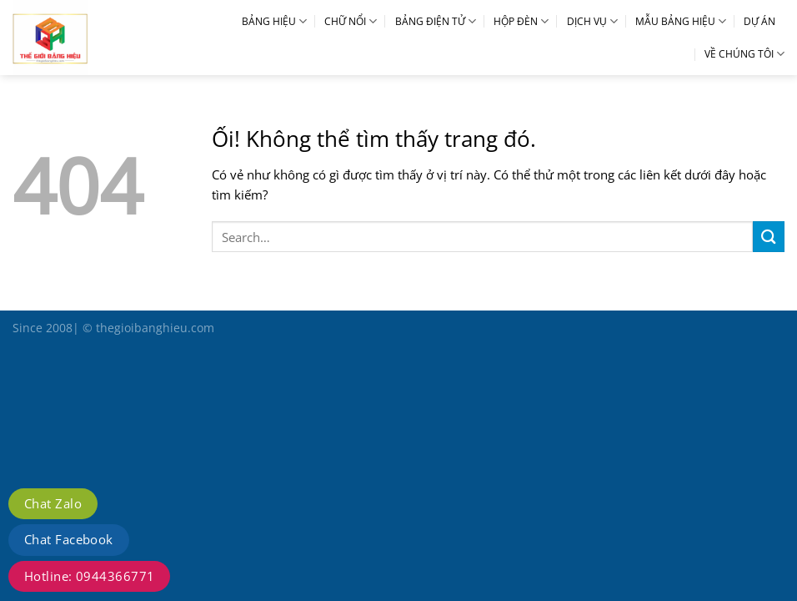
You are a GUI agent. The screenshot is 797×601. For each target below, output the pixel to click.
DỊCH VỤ (592, 21)
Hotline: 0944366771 (89, 576)
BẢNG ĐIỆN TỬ (435, 21)
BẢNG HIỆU (274, 21)
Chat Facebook (68, 539)
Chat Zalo (53, 503)
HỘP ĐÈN (521, 21)
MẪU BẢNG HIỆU (680, 21)
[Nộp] (768, 236)
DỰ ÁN (759, 21)
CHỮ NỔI (350, 21)
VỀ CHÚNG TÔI (744, 54)
